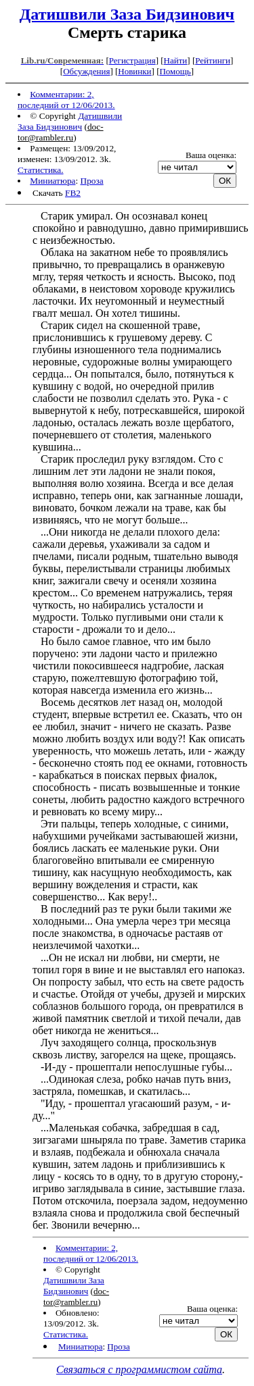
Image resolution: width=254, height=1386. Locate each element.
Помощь (174, 71)
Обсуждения (86, 71)
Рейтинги (212, 60)
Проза (92, 181)
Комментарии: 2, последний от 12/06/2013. (66, 99)
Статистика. (41, 170)
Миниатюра (52, 181)
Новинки (134, 71)
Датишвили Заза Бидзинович (127, 14)
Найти (176, 60)
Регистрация (132, 60)
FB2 (73, 193)
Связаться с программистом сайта (139, 1369)
